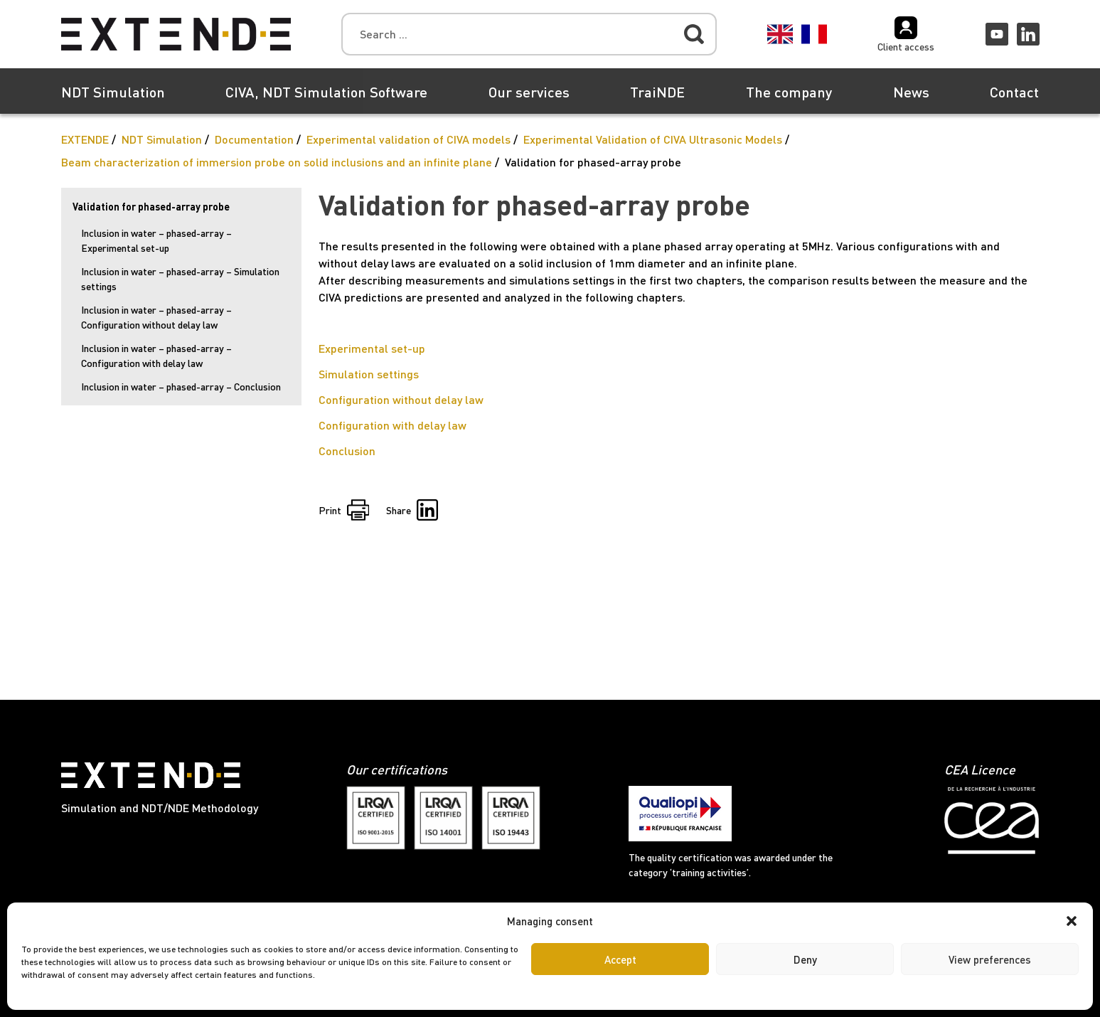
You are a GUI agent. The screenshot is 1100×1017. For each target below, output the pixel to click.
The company (789, 91)
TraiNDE (657, 91)
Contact (1014, 91)
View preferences (990, 959)
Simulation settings (369, 373)
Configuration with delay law (392, 425)
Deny (805, 959)
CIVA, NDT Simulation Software (326, 91)
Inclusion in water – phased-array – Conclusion (181, 386)
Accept (620, 959)
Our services (529, 91)
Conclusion (347, 450)
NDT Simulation (113, 91)
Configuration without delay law (401, 399)
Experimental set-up (372, 348)
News (911, 91)
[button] (1071, 921)
